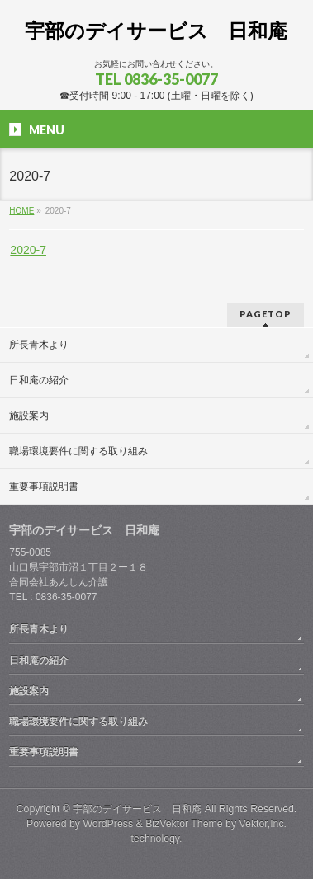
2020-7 (28, 249)
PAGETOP (265, 313)
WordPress (108, 824)
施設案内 (29, 415)
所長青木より (39, 344)
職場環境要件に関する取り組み (78, 451)
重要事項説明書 (43, 486)
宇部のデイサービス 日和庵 (156, 31)
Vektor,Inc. (263, 824)
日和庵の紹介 (39, 380)
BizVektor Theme (184, 824)
